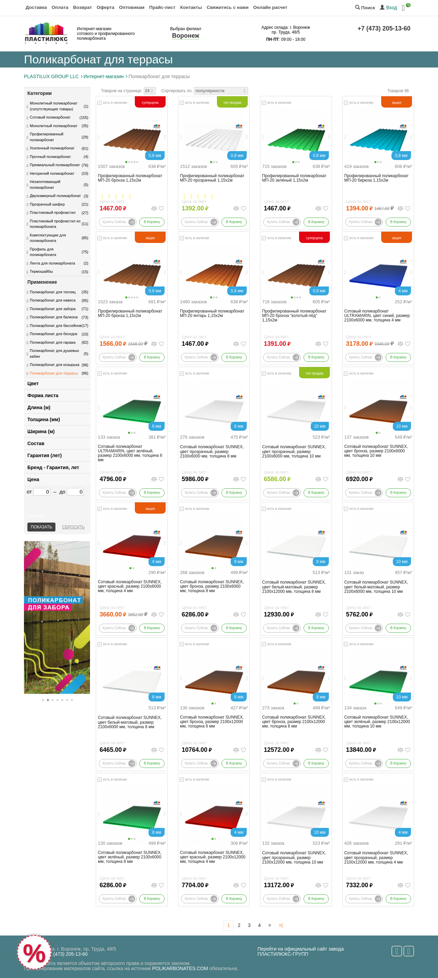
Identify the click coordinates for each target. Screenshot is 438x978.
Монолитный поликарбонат (53, 126)
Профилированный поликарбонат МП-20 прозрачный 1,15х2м (212, 178)
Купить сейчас (119, 222)
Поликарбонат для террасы (54, 373)
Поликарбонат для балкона (54, 317)
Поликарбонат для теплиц (53, 292)
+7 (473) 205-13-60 (384, 28)
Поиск (365, 7)
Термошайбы (41, 271)
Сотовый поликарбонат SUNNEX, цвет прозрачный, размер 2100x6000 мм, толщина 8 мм (212, 451)
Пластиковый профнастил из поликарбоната (55, 224)
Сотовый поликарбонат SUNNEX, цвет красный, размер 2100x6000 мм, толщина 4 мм (130, 586)
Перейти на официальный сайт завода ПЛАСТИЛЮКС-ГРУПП (301, 951)
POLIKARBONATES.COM (180, 968)
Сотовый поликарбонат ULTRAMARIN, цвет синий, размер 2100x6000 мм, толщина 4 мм (377, 315)
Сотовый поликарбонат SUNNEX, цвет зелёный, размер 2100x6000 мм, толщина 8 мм (130, 857)
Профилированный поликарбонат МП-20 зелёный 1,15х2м (294, 178)
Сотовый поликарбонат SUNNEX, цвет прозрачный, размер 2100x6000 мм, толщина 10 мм (294, 451)
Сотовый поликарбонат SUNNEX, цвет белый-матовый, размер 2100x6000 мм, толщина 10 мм (376, 587)
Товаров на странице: (121, 90)
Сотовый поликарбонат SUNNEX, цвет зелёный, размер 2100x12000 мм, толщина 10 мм (377, 722)
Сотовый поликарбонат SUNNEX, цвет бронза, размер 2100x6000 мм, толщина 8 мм (212, 586)
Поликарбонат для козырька (54, 365)
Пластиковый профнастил (53, 212)
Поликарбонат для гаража (53, 342)
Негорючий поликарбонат (52, 173)
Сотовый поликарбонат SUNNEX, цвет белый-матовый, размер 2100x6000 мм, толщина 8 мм (130, 722)
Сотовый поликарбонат (50, 117)
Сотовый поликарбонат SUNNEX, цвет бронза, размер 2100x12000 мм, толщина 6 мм (212, 722)
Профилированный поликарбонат (46, 137)
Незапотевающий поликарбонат (45, 185)
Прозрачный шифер (47, 204)
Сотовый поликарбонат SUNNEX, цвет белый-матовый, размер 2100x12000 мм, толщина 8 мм (294, 587)
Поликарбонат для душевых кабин (54, 353)
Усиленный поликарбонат (52, 148)
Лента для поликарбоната (52, 263)
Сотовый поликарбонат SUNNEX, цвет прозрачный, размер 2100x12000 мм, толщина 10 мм (294, 857)
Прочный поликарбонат (50, 157)
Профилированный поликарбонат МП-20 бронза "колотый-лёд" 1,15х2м (294, 315)
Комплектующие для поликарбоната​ (48, 238)
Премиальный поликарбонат (55, 165)
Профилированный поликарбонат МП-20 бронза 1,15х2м (130, 178)
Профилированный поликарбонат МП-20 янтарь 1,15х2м (212, 313)
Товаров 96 (398, 90)
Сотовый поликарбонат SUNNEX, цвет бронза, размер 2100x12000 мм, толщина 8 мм (294, 722)
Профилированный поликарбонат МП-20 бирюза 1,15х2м (376, 178)
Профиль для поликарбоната (43, 252)
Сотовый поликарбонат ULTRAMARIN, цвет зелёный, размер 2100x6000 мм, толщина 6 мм (130, 453)
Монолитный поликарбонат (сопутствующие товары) (53, 106)
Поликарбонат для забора (53, 309)
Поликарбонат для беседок (53, 334)
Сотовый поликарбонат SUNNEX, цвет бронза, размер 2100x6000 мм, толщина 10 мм (376, 451)
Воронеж (185, 35)
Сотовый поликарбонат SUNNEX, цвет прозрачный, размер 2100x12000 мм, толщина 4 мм (376, 857)
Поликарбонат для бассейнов (55, 325)
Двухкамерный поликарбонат (55, 196)
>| (281, 925)
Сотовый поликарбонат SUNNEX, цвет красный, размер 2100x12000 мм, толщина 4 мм (212, 857)
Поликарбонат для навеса (53, 300)
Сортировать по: (177, 90)
